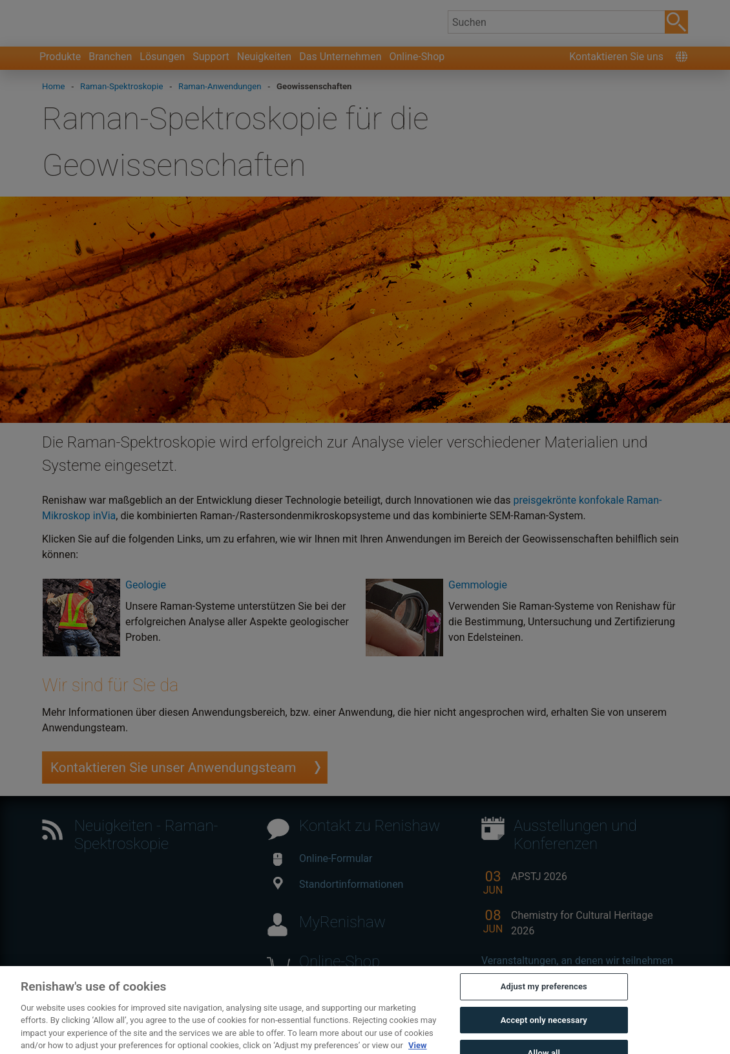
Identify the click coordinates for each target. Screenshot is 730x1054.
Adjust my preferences (544, 998)
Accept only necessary (544, 1032)
